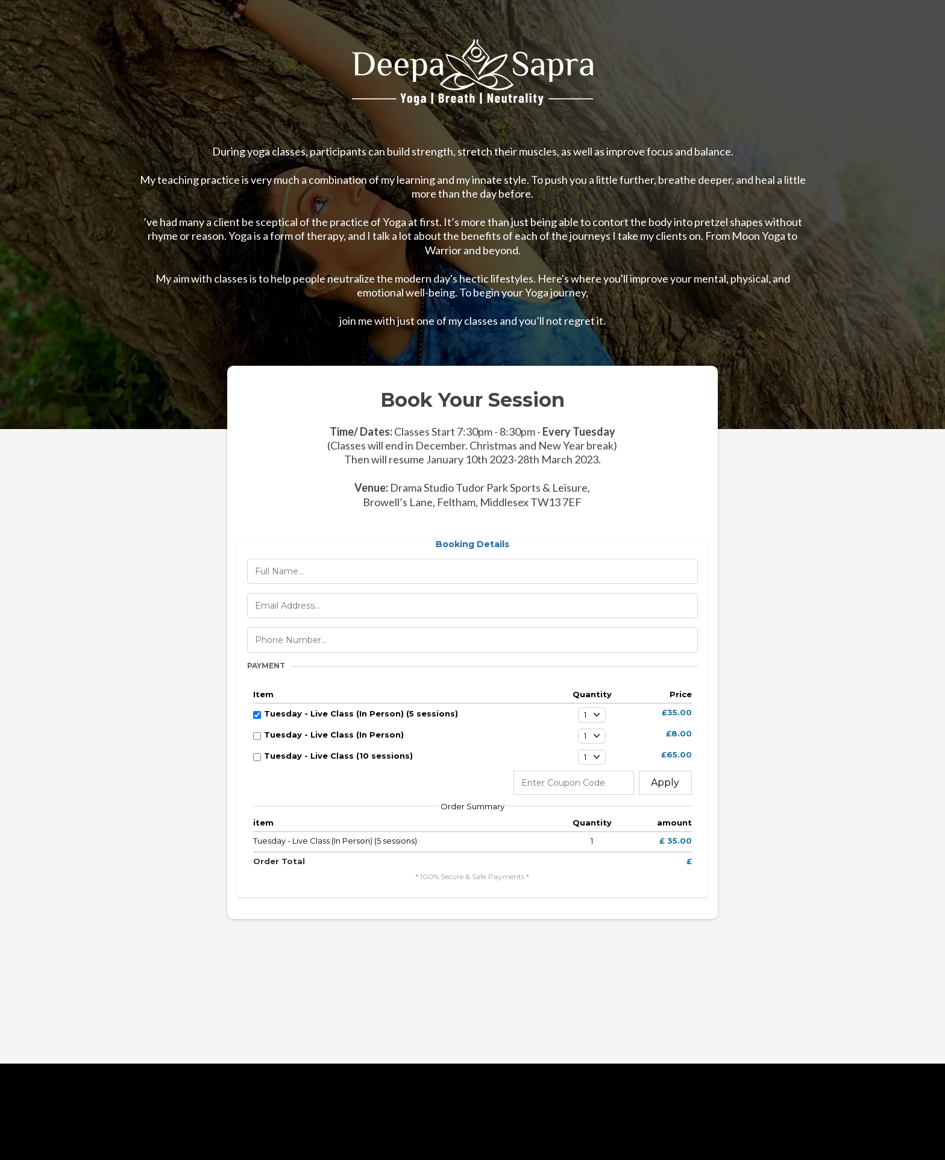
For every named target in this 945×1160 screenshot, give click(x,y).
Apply (665, 782)
